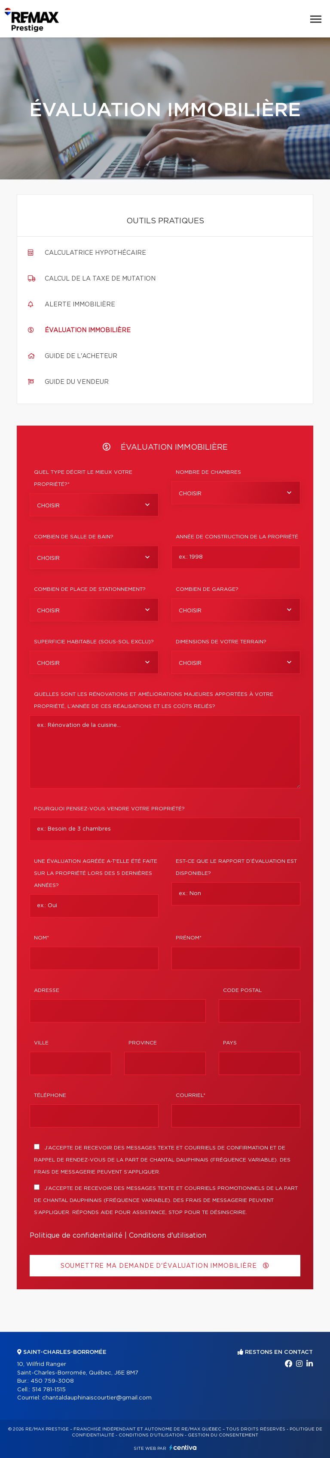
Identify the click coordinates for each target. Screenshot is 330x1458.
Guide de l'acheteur (81, 356)
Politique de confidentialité (76, 1235)
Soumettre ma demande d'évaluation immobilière (165, 1266)
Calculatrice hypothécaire (95, 253)
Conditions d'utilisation (167, 1235)
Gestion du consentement (223, 1435)
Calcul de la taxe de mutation (100, 279)
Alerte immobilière (80, 305)
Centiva (183, 1447)
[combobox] (94, 504)
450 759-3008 (52, 1381)
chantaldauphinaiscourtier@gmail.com (97, 1398)
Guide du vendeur (77, 382)
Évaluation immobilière (88, 330)
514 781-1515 (49, 1390)
